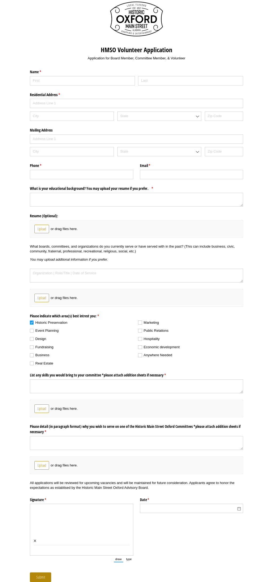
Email (151, 165)
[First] (82, 80)
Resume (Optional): (44, 215)
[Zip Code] (224, 116)
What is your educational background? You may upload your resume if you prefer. (98, 188)
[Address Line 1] (136, 103)
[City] (72, 116)
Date (151, 499)
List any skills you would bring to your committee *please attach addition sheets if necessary (104, 375)
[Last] (190, 80)
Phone (42, 165)
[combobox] (159, 116)
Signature (44, 499)
